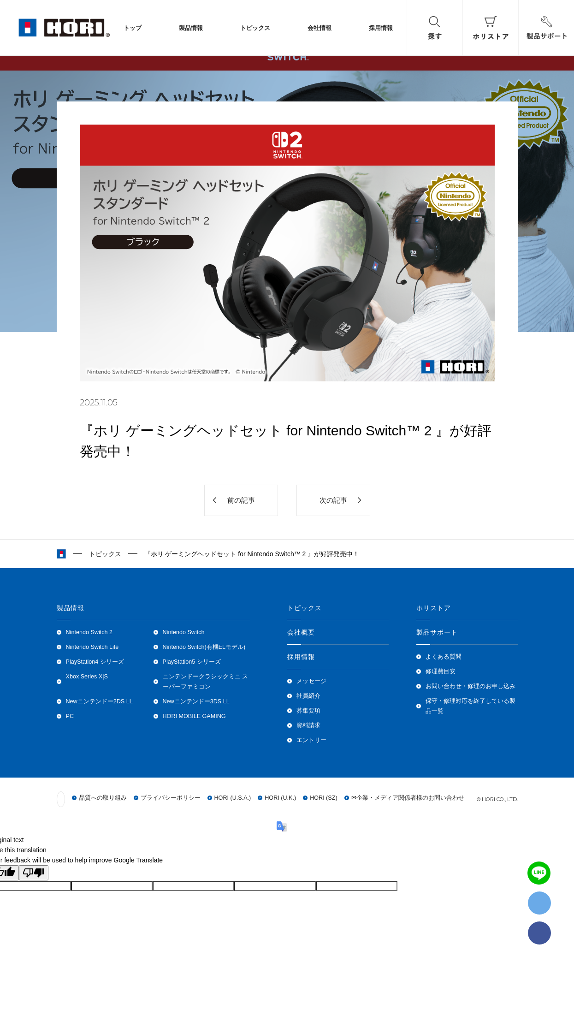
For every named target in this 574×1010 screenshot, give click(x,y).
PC (70, 716)
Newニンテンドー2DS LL (99, 701)
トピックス (255, 27)
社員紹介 (308, 696)
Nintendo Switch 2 (89, 632)
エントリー (311, 740)
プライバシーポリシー (171, 798)
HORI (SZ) (323, 798)
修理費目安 (441, 671)
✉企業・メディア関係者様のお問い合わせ (407, 798)
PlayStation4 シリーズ (95, 662)
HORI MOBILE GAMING (194, 716)
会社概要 (301, 632)
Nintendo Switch (184, 632)
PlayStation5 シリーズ (192, 662)
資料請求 (308, 725)
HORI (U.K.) (280, 798)
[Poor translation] (33, 872)
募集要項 (308, 710)
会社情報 (319, 27)
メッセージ (311, 681)
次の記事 (333, 500)
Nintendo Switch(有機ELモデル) (204, 647)
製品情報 (191, 27)
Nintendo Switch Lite (92, 647)
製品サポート (437, 632)
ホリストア (433, 608)
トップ (133, 27)
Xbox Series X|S (87, 676)
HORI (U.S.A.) (232, 798)
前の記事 (241, 500)
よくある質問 (444, 657)
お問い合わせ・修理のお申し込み (470, 686)
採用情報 (381, 27)
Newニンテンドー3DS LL (196, 701)
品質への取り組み (103, 798)
